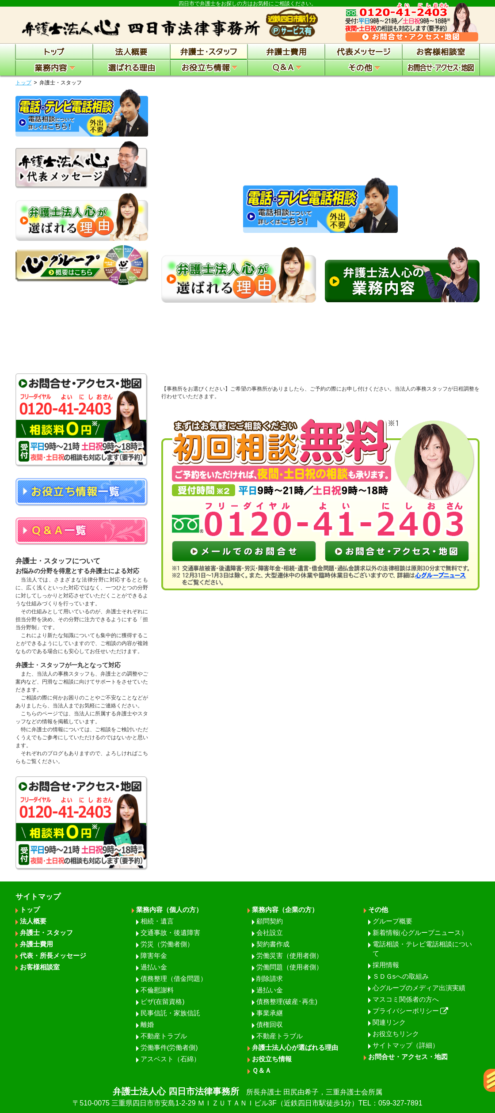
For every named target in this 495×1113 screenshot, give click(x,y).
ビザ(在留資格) (163, 1001)
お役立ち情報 (272, 1059)
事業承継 (269, 1013)
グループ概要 (392, 921)
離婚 (147, 1024)
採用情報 (386, 965)
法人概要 (33, 921)
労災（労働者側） (167, 944)
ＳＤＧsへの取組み (401, 976)
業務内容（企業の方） (285, 909)
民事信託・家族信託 (170, 1013)
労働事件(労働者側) (169, 1047)
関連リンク (389, 1022)
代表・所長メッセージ (53, 955)
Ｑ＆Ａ (261, 1070)
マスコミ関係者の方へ (406, 999)
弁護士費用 (36, 944)
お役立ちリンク (396, 1033)
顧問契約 (269, 921)
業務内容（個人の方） (169, 909)
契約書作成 (272, 944)
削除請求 (269, 978)
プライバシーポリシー (411, 1010)
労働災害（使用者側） (289, 955)
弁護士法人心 (247, 1097)
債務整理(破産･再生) (286, 1001)
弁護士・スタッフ (46, 932)
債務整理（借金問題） (174, 978)
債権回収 (269, 1024)
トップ (23, 83)
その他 (378, 909)
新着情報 (420, 932)
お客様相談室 (40, 967)
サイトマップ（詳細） (406, 1045)
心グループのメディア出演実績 (419, 987)
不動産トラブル (164, 1036)
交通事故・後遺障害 (170, 932)
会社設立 (269, 932)
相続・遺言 (157, 921)
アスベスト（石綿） (170, 1059)
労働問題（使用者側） (289, 967)
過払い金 (154, 967)
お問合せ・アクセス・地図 (408, 1056)
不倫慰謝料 (157, 990)
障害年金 (154, 955)
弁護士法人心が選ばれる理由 (295, 1047)
